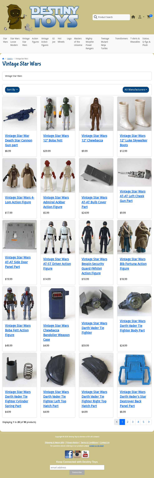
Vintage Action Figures (45, 41)
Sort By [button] (11, 89)
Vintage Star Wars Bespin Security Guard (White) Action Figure (94, 266)
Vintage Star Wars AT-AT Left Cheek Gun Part (132, 196)
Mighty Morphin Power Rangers (90, 43)
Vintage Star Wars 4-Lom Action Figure (19, 200)
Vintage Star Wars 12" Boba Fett (56, 138)
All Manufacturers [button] (135, 89)
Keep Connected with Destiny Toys (77, 462)
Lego (69, 38)
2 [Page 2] (127, 421)
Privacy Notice (72, 442)
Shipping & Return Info (54, 442)
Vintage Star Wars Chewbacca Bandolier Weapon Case (56, 332)
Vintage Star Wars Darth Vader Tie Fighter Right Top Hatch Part (94, 399)
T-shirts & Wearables (135, 40)
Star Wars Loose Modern (15, 41)
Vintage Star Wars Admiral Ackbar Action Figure (56, 202)
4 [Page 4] (138, 421)
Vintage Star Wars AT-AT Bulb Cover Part (94, 202)
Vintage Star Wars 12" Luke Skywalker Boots (133, 140)
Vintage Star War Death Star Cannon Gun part (18, 140)
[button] (141, 17)
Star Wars (5, 40)
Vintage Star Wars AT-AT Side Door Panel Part (18, 262)
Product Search (103, 17)
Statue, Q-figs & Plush (146, 41)
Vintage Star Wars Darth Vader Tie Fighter (94, 327)
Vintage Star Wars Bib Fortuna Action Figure (133, 263)
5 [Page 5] (143, 421)
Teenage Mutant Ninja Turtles (105, 43)
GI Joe (53, 40)
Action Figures (35, 40)
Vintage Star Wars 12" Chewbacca (94, 138)
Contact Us (104, 442)
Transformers (121, 38)
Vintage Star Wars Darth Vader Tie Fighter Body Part (132, 325)
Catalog (9, 59)
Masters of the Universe (78, 41)
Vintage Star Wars (25, 41)
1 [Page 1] (123, 421)
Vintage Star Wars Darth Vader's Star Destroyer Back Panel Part (133, 399)
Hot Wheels (61, 40)
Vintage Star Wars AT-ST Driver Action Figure (57, 263)
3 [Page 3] (133, 421)
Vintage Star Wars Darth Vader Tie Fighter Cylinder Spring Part (18, 399)
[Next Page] (149, 422)
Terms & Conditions (89, 442)
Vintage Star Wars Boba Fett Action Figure (18, 330)
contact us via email (96, 446)
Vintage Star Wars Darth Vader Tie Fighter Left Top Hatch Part (56, 399)
